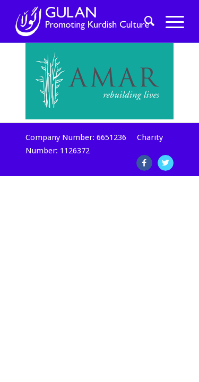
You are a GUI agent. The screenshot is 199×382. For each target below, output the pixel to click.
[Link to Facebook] (144, 163)
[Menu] (169, 21)
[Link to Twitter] (166, 163)
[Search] (144, 21)
